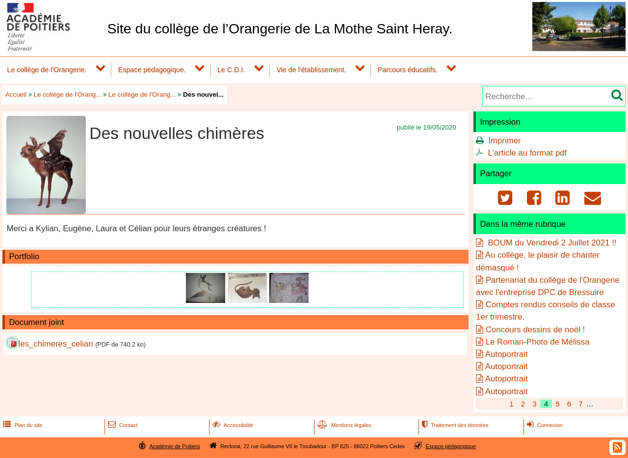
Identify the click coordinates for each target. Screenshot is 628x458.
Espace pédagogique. (152, 70)
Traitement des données (454, 425)
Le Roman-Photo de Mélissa (538, 342)
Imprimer (504, 140)
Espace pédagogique (451, 446)
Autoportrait (506, 354)
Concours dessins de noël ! (535, 329)
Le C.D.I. (231, 70)
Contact (122, 425)
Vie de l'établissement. (311, 70)
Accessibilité (231, 425)
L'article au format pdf (527, 153)
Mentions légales (343, 425)
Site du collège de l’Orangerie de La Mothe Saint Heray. (279, 28)
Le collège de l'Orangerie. (46, 70)
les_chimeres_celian (55, 344)
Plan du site (21, 425)
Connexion (544, 425)
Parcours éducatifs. (408, 70)
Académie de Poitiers (174, 446)
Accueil (15, 94)
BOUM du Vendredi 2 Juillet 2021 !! (551, 242)
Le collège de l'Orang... (68, 94)
